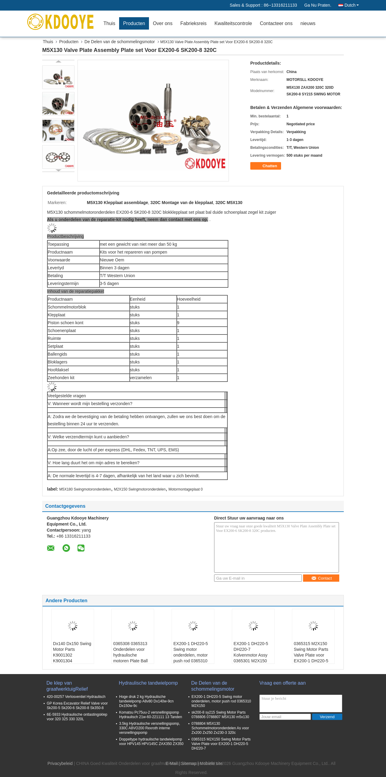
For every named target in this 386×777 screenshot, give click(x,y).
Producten (134, 23)
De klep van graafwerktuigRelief (67, 686)
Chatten (266, 166)
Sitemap (188, 763)
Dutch (351, 5)
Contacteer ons (276, 23)
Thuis (109, 23)
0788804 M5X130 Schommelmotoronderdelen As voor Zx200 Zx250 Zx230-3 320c (220, 728)
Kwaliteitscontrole (233, 23)
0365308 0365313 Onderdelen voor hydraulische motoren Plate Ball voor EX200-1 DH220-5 (130, 658)
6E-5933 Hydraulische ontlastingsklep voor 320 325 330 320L (77, 716)
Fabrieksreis (193, 23)
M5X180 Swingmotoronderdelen (85, 489)
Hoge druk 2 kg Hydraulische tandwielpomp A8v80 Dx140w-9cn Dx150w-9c (146, 701)
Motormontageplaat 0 (186, 489)
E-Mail (172, 763)
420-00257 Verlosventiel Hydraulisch (76, 697)
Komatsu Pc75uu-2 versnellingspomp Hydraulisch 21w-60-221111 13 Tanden (150, 714)
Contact (321, 578)
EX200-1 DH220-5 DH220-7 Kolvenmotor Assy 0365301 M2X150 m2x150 (251, 655)
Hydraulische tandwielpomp (148, 683)
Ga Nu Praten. (317, 5)
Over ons (162, 23)
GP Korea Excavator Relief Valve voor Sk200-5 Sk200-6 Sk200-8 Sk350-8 (77, 705)
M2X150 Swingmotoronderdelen (140, 489)
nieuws (307, 23)
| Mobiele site (210, 763)
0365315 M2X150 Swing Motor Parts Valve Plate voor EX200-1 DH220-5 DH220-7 (311, 655)
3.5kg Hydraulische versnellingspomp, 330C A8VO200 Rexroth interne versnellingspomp (149, 728)
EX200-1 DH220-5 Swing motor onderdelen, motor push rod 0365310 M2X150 (190, 655)
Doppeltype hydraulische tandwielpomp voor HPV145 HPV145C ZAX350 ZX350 (151, 741)
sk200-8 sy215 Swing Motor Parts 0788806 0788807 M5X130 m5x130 (220, 714)
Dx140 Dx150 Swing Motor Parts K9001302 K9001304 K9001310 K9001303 (72, 658)
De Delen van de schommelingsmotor (119, 41)
